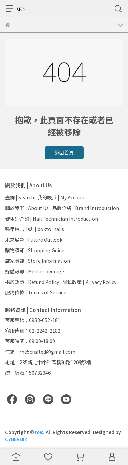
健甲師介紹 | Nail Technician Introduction (51, 218)
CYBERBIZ (16, 439)
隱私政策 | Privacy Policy (89, 281)
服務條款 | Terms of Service (35, 292)
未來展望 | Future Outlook (33, 239)
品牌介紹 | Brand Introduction (85, 208)
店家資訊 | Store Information (37, 260)
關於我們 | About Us (27, 208)
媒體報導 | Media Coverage (34, 271)
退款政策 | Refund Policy (32, 281)
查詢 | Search (19, 197)
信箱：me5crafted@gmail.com (40, 351)
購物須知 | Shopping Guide (35, 250)
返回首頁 (64, 152)
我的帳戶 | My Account (62, 197)
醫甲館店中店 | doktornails (34, 229)
